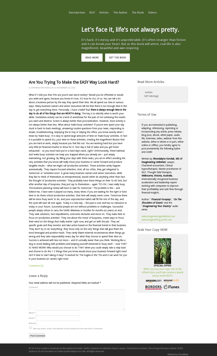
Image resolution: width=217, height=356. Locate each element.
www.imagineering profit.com (157, 219)
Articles (104, 12)
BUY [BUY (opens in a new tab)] (92, 12)
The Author (120, 12)
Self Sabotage (151, 96)
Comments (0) (36, 265)
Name (32, 313)
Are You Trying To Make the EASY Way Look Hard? (74, 82)
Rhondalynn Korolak (42, 88)
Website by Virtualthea (177, 354)
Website (32, 323)
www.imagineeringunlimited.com (158, 216)
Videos (152, 12)
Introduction (77, 12)
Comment (33, 287)
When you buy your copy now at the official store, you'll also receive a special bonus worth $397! (162, 272)
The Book (138, 12)
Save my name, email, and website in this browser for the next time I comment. (68, 329)
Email (32, 318)
